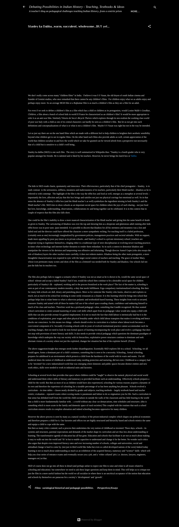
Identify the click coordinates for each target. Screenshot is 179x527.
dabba (133, 165)
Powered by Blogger (89, 519)
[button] (149, 36)
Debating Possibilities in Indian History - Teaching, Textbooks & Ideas (76, 7)
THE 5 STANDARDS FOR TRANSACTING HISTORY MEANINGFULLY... (109, 20)
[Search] (155, 7)
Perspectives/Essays (107, 497)
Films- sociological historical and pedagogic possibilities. (64, 497)
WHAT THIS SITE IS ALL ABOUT (51, 20)
